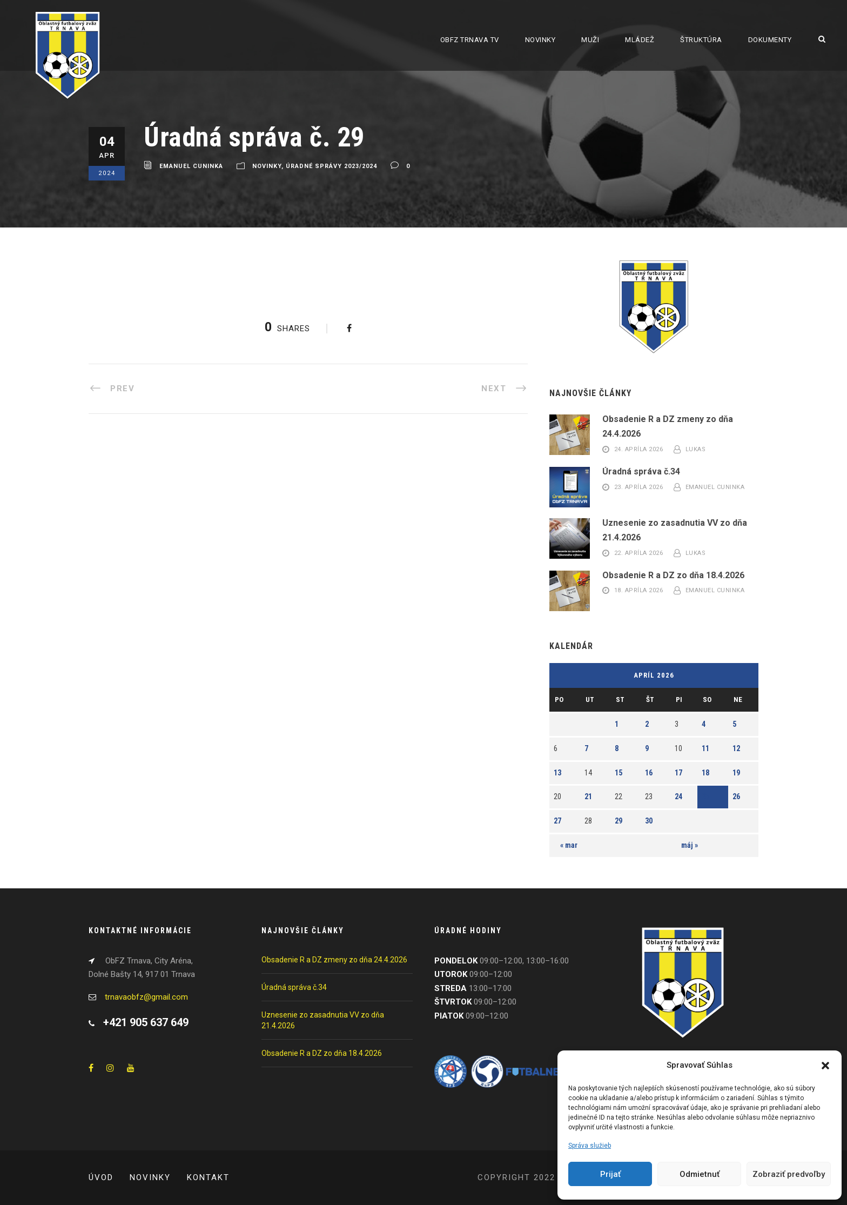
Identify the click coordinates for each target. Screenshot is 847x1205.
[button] (825, 1065)
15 (618, 772)
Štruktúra (701, 40)
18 (705, 772)
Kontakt (208, 1177)
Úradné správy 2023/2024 (331, 166)
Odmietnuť (700, 1174)
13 (557, 772)
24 (678, 796)
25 (705, 796)
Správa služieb (589, 1145)
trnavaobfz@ (146, 997)
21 (588, 796)
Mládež (639, 40)
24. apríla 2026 (638, 449)
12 (736, 748)
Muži (590, 40)
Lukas (695, 449)
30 (649, 820)
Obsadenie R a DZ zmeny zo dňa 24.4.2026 (334, 959)
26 (736, 796)
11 (705, 748)
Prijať (610, 1174)
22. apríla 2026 (638, 553)
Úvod (101, 1177)
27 (557, 820)
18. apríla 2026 (638, 590)
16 (649, 772)
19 (736, 772)
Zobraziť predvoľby (788, 1174)
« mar (568, 845)
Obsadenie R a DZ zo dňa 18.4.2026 (673, 575)
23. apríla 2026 (638, 487)
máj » (689, 845)
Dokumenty (770, 40)
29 (618, 820)
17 (678, 772)
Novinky (540, 40)
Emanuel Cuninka (191, 166)
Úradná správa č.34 (641, 471)
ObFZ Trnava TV (469, 40)
